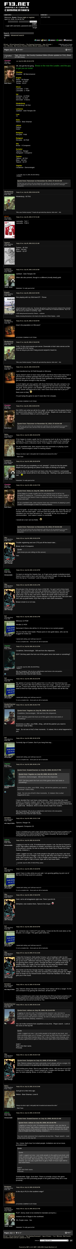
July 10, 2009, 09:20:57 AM (28, 1055)
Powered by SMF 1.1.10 (26, 1247)
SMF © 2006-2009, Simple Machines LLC (45, 1247)
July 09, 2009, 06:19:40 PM (28, 840)
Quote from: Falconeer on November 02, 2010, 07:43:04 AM (39, 181)
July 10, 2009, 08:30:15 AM (28, 1004)
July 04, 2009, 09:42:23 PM (25, 61)
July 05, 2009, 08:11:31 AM (27, 243)
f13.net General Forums (17, 44)
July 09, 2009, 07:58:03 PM (28, 895)
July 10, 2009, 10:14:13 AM (28, 1086)
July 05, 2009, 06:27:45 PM (27, 293)
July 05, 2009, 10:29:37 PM (28, 485)
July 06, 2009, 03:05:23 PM (28, 538)
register (32, 17)
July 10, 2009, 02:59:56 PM (28, 1187)
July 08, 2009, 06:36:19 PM (28, 738)
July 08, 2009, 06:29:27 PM (28, 705)
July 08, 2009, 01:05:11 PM (28, 585)
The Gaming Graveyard (33, 44)
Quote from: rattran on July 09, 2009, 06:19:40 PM (36, 1010)
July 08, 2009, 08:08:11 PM (28, 764)
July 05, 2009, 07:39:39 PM (27, 321)
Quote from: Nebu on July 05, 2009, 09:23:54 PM (35, 491)
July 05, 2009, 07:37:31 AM (27, 217)
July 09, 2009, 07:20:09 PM (28, 869)
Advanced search (17, 35)
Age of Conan (47, 44)
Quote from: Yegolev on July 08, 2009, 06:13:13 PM (36, 710)
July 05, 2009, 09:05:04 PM (27, 406)
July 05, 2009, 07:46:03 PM (27, 342)
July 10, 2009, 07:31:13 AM (28, 953)
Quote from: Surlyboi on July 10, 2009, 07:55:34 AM (36, 1060)
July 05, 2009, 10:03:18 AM (27, 269)
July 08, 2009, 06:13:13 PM (28, 646)
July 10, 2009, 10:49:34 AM (28, 1113)
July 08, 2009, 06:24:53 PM (28, 678)
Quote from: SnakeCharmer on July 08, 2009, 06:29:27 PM (39, 770)
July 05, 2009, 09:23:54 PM (28, 435)
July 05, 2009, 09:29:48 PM (28, 461)
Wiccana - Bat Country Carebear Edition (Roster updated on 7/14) (28, 46)
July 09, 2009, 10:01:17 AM (28, 818)
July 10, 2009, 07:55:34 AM (28, 984)
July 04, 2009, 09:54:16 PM (27, 192)
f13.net (6, 44)
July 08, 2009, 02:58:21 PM (28, 616)
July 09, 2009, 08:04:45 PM (28, 926)
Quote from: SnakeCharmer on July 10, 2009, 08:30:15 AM (39, 1118)
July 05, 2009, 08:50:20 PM (27, 367)
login (24, 17)
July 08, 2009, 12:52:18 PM (28, 570)
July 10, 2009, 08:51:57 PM (28, 1208)
